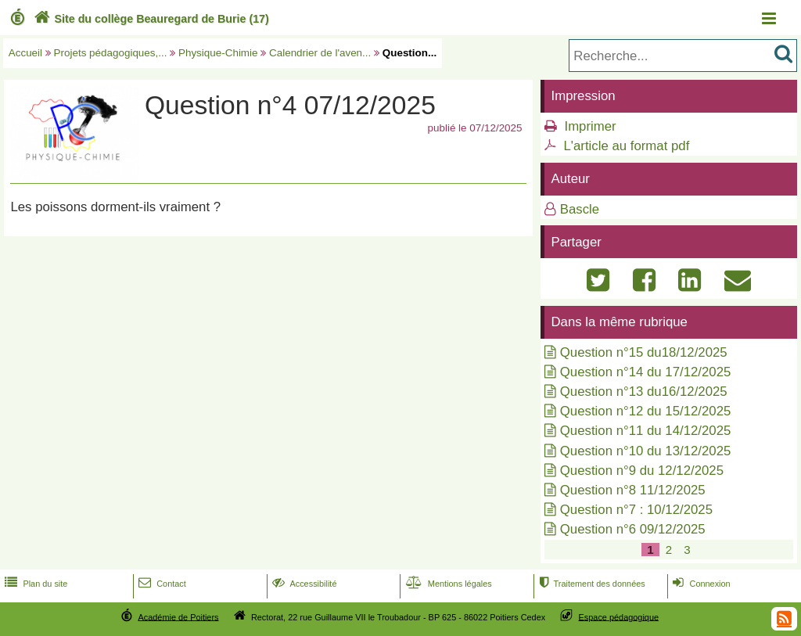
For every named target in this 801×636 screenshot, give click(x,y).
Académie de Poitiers (178, 616)
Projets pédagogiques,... (110, 53)
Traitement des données (590, 583)
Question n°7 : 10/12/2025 (636, 509)
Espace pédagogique (619, 616)
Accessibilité (303, 583)
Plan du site (34, 583)
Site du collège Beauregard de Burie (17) (150, 19)
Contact (160, 583)
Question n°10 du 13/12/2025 (645, 451)
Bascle (579, 209)
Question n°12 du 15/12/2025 (645, 411)
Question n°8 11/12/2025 (633, 490)
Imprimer (590, 126)
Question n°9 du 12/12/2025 (642, 470)
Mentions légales (447, 583)
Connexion (700, 583)
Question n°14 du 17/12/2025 (645, 372)
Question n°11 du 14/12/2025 (645, 430)
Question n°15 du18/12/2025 (643, 352)
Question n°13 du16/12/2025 (643, 391)
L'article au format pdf (626, 145)
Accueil (25, 53)
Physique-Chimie (218, 53)
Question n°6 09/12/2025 (633, 529)
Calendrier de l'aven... (320, 53)
